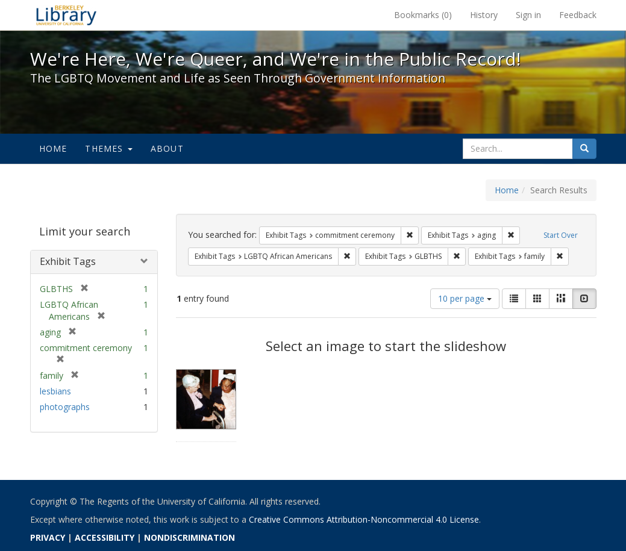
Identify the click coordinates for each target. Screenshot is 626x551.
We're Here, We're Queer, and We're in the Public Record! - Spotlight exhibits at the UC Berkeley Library (66, 15)
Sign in (528, 14)
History (484, 14)
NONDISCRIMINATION (189, 537)
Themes (108, 148)
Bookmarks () (423, 14)
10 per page (465, 298)
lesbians (55, 391)
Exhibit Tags (68, 261)
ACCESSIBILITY (104, 537)
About (167, 148)
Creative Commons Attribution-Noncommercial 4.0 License (364, 519)
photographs (65, 406)
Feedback (577, 14)
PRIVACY (47, 537)
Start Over (560, 235)
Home (53, 148)
